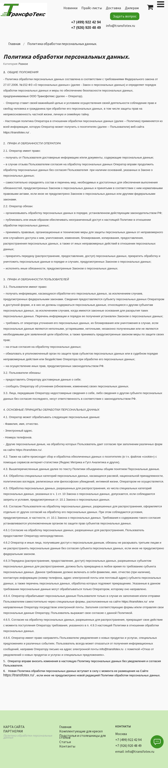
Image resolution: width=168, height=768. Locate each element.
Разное (23, 64)
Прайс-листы (91, 8)
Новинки (70, 8)
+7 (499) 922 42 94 (86, 22)
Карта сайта (13, 726)
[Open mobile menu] (160, 4)
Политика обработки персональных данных (27, 736)
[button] (157, 741)
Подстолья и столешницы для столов (82, 736)
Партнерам (13, 730)
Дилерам (132, 8)
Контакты (67, 745)
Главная (65, 726)
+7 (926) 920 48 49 (86, 27)
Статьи (65, 741)
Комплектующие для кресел (81, 730)
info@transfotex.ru (120, 25)
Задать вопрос (124, 16)
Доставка (113, 8)
